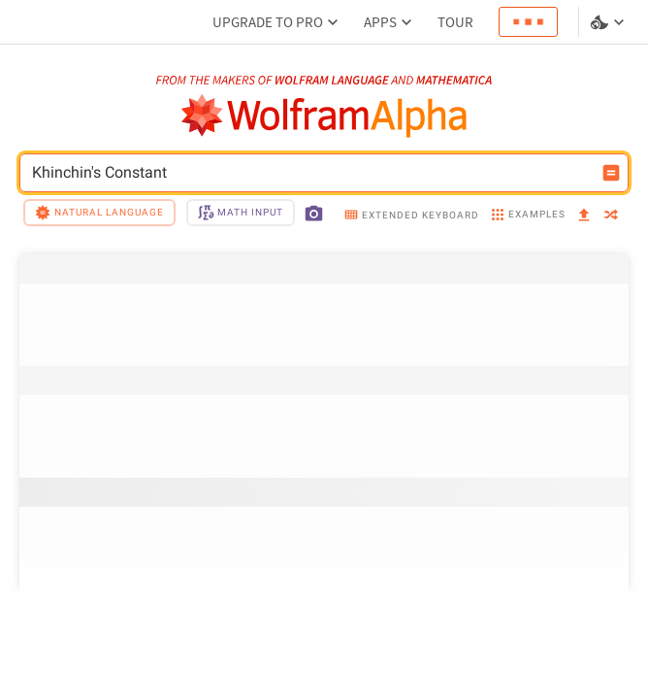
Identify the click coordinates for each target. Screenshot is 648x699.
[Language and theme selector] (609, 22)
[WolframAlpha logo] (324, 116)
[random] (611, 216)
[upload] (584, 215)
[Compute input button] (611, 173)
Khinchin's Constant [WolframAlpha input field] (311, 172)
